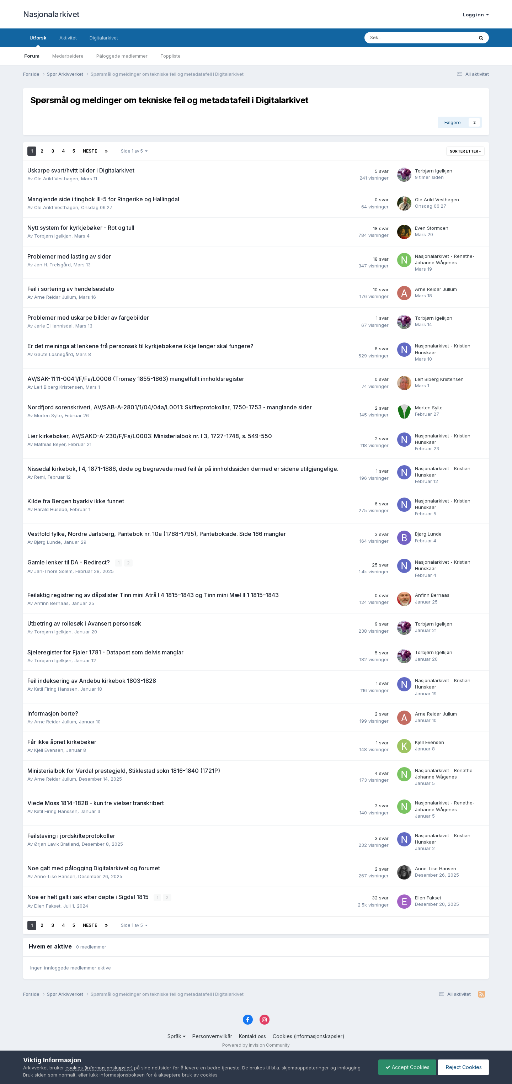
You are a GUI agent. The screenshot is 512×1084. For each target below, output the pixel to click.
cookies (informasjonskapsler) (99, 1067)
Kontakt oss (252, 1036)
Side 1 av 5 (134, 151)
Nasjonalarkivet (51, 14)
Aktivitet (68, 38)
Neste (90, 151)
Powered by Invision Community (256, 1045)
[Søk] (400, 37)
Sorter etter (465, 151)
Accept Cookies (406, 1067)
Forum (31, 56)
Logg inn (476, 14)
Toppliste (170, 56)
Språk (176, 1036)
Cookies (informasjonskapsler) (309, 1036)
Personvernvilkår (212, 1036)
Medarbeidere (68, 56)
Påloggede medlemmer (122, 56)
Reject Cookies (462, 1067)
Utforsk (38, 41)
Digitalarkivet (104, 38)
